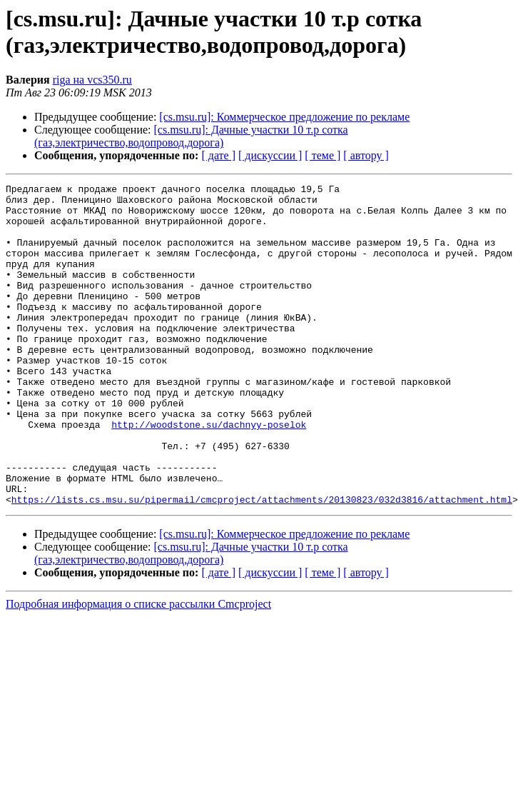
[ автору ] (365, 155)
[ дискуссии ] (270, 155)
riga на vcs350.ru (92, 80)
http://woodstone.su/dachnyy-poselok (208, 473)
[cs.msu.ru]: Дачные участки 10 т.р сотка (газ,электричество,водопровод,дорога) (191, 136)
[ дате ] (218, 155)
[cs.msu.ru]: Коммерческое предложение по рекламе (284, 117)
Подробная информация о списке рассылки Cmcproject (138, 668)
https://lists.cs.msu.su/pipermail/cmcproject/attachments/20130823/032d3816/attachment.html (261, 563)
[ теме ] (322, 155)
